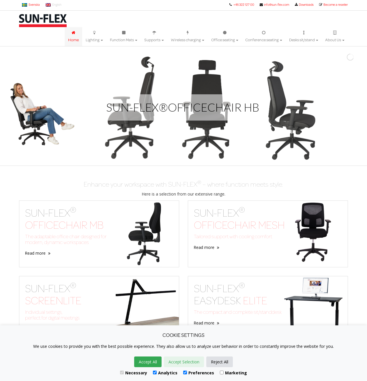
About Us (334, 37)
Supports (154, 37)
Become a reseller (333, 4)
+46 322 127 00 (241, 4)
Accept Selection (183, 362)
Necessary (133, 373)
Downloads (304, 4)
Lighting (94, 37)
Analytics (165, 373)
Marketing (233, 373)
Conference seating (263, 37)
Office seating (224, 37)
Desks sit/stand (303, 37)
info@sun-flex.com (274, 4)
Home (73, 37)
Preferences (198, 373)
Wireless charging (187, 37)
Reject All (219, 362)
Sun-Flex (43, 20)
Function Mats (123, 37)
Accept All (148, 362)
